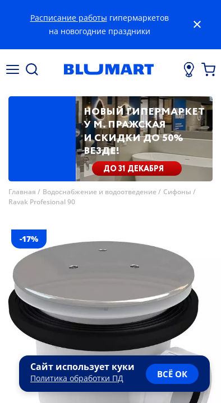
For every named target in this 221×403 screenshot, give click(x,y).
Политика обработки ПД (76, 378)
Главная (22, 191)
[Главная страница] (109, 69)
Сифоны (177, 191)
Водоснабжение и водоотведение (99, 191)
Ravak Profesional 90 (41, 202)
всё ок (172, 373)
